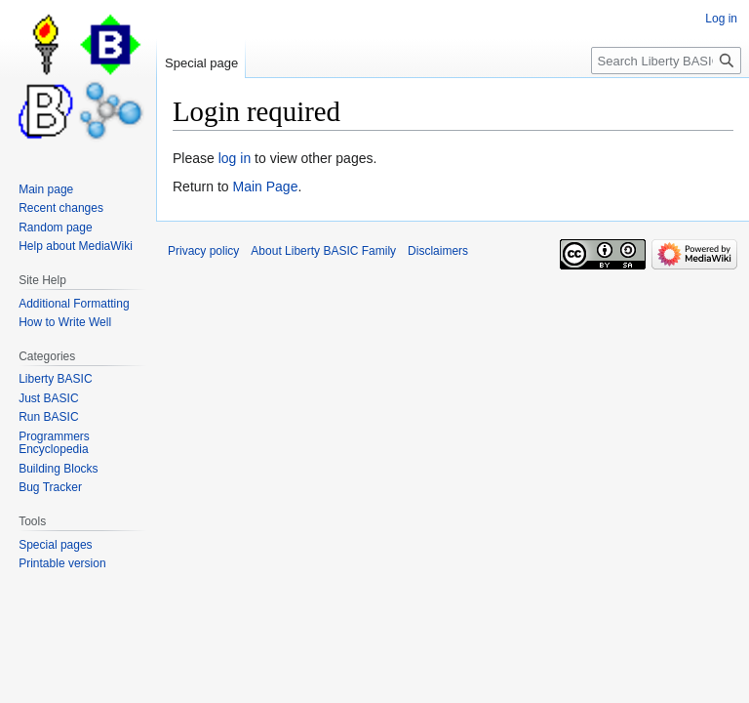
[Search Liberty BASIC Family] (666, 60)
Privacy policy (203, 251)
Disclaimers (438, 251)
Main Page (264, 186)
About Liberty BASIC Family (323, 251)
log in (234, 158)
